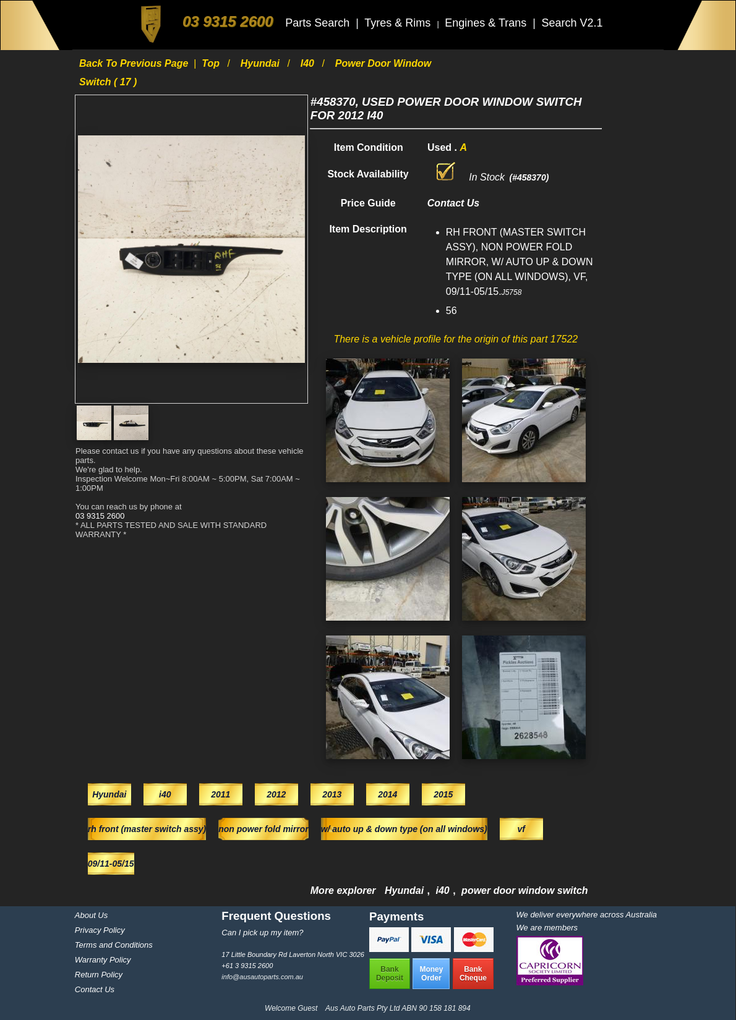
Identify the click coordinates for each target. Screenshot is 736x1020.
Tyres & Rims (399, 23)
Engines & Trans (487, 23)
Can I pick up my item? (262, 932)
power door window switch (524, 890)
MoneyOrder (431, 973)
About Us (91, 915)
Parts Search (319, 23)
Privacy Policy (100, 930)
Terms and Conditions (114, 945)
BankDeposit (389, 973)
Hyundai (262, 63)
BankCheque (473, 973)
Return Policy (98, 974)
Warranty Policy (103, 959)
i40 (309, 63)
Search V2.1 (571, 23)
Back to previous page (135, 63)
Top (212, 63)
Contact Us (94, 989)
